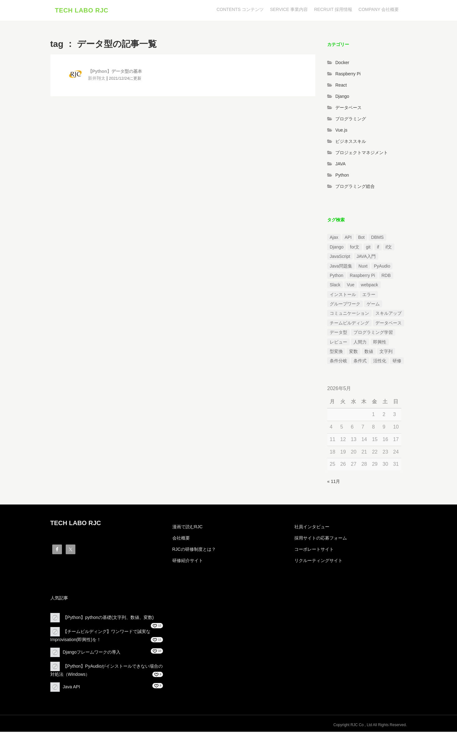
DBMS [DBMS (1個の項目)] (377, 238)
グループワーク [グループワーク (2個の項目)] (345, 305)
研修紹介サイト (187, 561)
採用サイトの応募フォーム (320, 539)
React (341, 86)
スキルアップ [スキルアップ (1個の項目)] (388, 314)
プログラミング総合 (355, 187)
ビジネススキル (350, 142)
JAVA (340, 165)
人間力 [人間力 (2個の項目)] (360, 343)
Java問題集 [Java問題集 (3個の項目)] (341, 267)
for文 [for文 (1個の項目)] (354, 248)
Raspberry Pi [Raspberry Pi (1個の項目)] (362, 276)
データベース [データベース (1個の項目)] (388, 324)
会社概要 (181, 539)
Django (342, 97)
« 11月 (333, 482)
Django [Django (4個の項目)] (336, 248)
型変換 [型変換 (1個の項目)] (336, 352)
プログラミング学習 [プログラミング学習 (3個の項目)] (373, 333)
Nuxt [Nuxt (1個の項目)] (363, 267)
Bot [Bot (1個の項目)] (361, 238)
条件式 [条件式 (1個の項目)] (360, 362)
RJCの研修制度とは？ (194, 550)
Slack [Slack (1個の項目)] (335, 286)
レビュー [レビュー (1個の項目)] (338, 343)
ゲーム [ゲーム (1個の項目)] (373, 305)
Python (342, 176)
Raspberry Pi (348, 75)
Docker (342, 63)
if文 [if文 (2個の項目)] (388, 248)
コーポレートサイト (314, 550)
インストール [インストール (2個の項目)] (343, 295)
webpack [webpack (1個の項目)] (369, 286)
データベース (348, 108)
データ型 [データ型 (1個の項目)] (338, 333)
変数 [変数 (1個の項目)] (353, 352)
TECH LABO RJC (82, 11)
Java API (71, 687)
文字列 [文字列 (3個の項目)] (386, 352)
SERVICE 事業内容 (289, 9)
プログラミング (350, 120)
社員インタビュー (311, 527)
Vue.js (341, 131)
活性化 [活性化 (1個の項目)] (379, 362)
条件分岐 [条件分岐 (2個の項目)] (338, 362)
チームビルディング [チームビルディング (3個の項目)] (349, 324)
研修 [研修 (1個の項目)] (397, 362)
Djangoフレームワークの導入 (91, 653)
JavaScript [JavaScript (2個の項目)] (340, 257)
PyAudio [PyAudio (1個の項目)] (382, 267)
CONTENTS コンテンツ (240, 9)
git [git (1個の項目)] (368, 248)
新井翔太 (96, 79)
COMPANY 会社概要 (378, 9)
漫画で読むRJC (187, 527)
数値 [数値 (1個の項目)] (368, 352)
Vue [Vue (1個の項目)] (350, 286)
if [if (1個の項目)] (378, 248)
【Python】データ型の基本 (115, 72)
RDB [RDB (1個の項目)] (386, 276)
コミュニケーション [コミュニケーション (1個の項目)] (349, 314)
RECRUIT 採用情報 (333, 9)
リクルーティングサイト (318, 561)
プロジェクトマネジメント (361, 153)
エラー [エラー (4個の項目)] (368, 295)
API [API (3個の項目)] (348, 238)
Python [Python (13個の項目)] (336, 276)
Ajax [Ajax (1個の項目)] (334, 238)
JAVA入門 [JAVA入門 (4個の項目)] (366, 257)
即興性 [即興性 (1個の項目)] (379, 343)
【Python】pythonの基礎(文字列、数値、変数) (108, 618)
